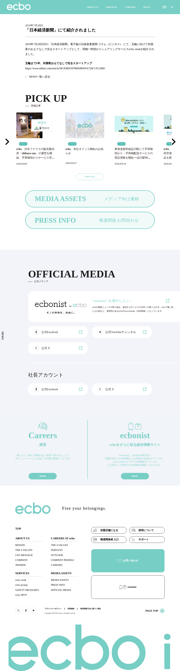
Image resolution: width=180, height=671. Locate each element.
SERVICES (111, 7)
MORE (43, 476)
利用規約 (71, 609)
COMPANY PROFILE (62, 560)
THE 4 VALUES (23, 550)
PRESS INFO (58, 585)
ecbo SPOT (21, 595)
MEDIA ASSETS (60, 580)
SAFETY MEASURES (27, 590)
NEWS (146, 7)
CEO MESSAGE (24, 555)
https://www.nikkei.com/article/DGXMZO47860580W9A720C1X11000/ (65, 68)
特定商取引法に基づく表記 (90, 609)
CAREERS (130, 7)
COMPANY (21, 560)
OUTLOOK (57, 555)
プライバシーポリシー (53, 609)
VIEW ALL (90, 176)
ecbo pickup (21, 585)
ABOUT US (92, 7)
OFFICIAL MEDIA (61, 590)
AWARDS (20, 565)
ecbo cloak (20, 580)
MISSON (20, 545)
